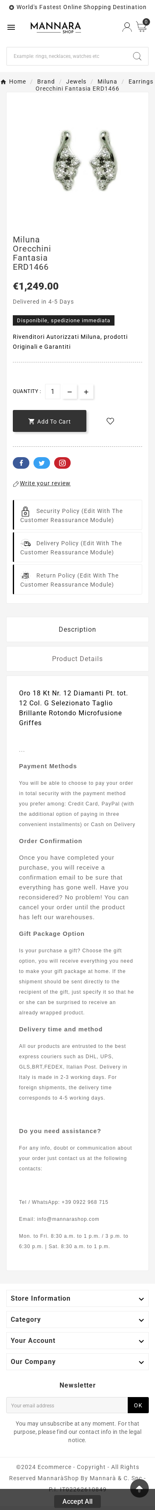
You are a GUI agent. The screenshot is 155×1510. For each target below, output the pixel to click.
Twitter (41, 463)
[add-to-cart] (49, 421)
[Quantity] (52, 391)
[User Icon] (127, 27)
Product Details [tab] (77, 659)
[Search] (66, 56)
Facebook (21, 463)
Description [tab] (77, 629)
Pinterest (62, 463)
